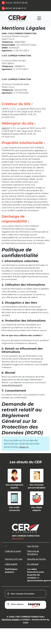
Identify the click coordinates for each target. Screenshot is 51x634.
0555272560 (18, 538)
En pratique (32, 564)
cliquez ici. (24, 447)
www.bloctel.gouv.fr (12, 385)
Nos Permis (33, 546)
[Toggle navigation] (39, 18)
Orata (25, 622)
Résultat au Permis (36, 559)
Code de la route (13, 551)
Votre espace (23, 605)
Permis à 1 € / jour (13, 559)
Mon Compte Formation (21, 594)
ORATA (5, 128)
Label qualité (11, 564)
